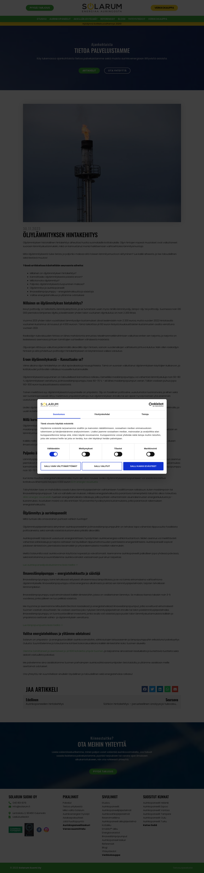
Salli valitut (102, 466)
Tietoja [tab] (145, 414)
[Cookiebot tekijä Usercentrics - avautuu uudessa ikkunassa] (150, 405)
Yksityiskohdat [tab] (102, 414)
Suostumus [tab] (59, 414)
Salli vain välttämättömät (60, 466)
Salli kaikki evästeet (143, 466)
